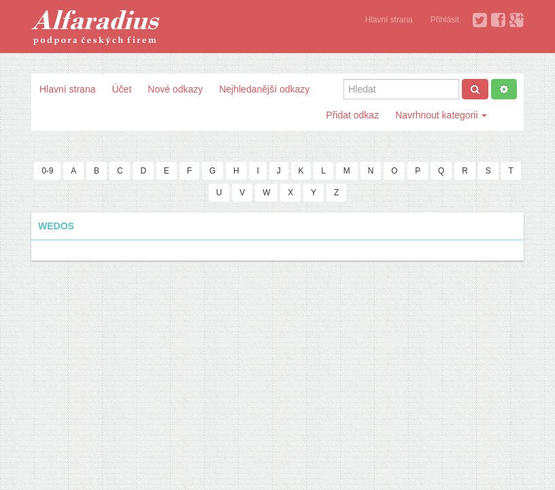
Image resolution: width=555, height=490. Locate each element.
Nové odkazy (175, 89)
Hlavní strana (389, 19)
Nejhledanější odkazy (264, 89)
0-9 (47, 171)
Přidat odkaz (352, 115)
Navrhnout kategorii (441, 115)
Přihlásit (445, 19)
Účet (121, 89)
